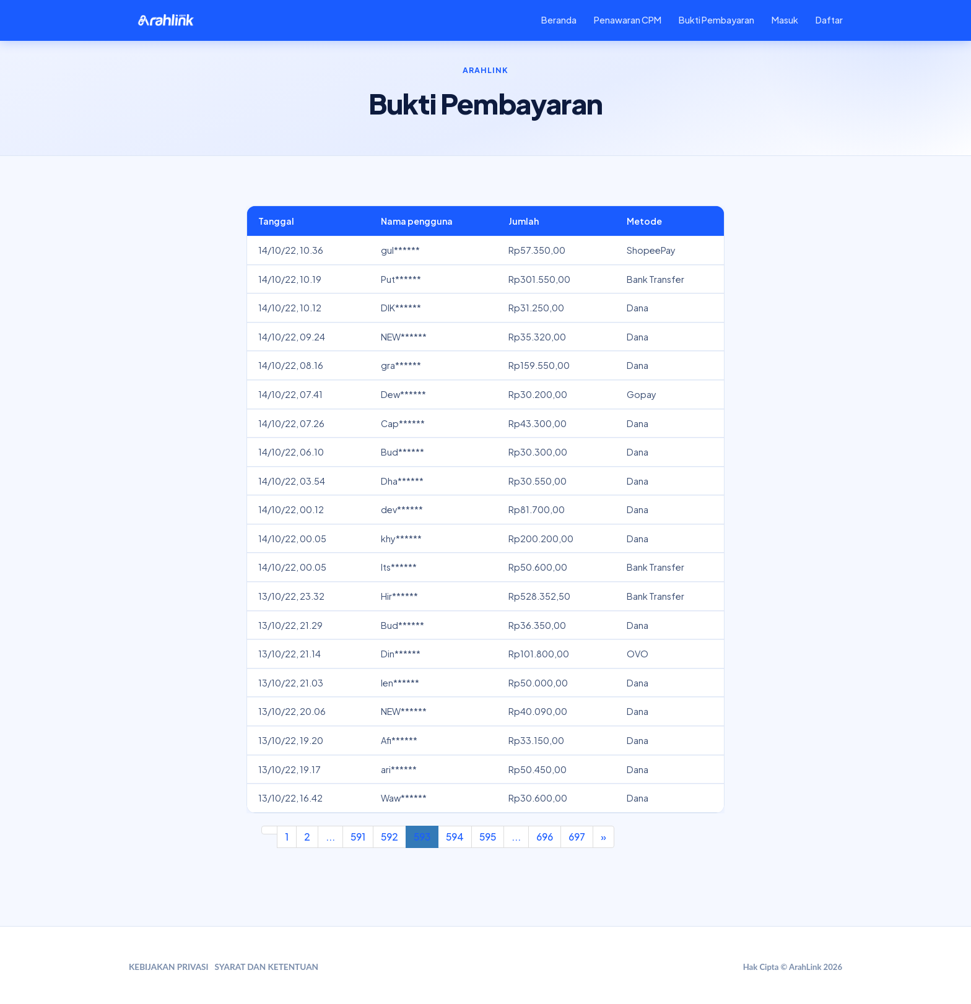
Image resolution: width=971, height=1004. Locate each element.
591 (358, 836)
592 (389, 836)
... (330, 836)
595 (487, 836)
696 (544, 836)
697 (576, 836)
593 (422, 836)
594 (455, 836)
